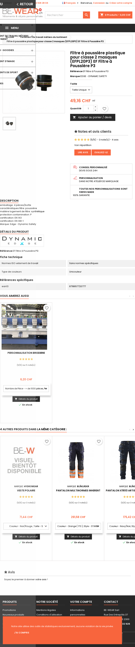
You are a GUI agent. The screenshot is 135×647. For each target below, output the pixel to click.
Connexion (99, 2)
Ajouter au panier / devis (92, 117)
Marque (75, 76)
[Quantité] (88, 108)
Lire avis (82, 152)
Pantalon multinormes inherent (78, 490)
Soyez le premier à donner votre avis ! (26, 579)
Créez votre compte (120, 2)
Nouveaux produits (13, 614)
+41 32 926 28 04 (39, 2)
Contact (7, 2)
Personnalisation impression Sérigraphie (26, 354)
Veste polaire (26, 490)
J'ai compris (21, 632)
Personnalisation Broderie (78, 353)
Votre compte (81, 602)
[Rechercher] (67, 15)
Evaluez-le (101, 152)
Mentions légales (46, 610)
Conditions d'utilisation (49, 614)
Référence (76, 71)
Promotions (9, 610)
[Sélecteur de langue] (70, 3)
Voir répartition (82, 145)
